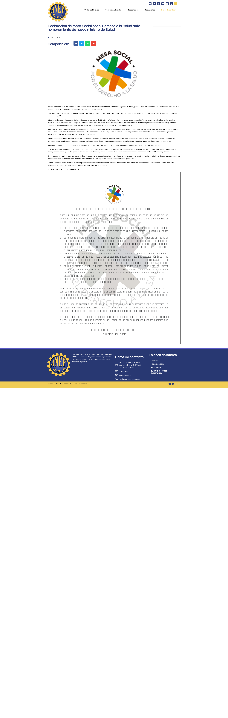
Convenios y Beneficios (114, 9)
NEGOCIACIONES (157, 364)
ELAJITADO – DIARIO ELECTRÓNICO (159, 372)
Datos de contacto (169, 9)
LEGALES (154, 361)
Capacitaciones (134, 9)
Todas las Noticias (92, 10)
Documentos (151, 10)
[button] (175, 3)
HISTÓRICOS (156, 367)
